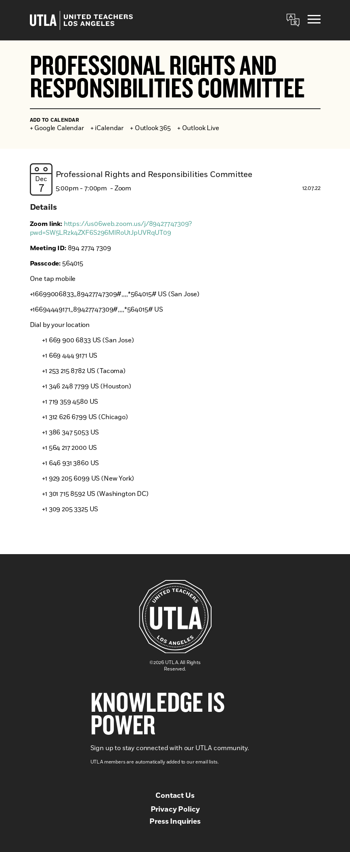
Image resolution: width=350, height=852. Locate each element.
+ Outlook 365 (150, 128)
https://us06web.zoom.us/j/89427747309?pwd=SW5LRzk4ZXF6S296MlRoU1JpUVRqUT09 (111, 228)
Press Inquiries (175, 822)
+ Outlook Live (198, 128)
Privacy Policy (175, 809)
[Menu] (314, 20)
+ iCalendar (107, 128)
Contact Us (174, 796)
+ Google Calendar (57, 128)
